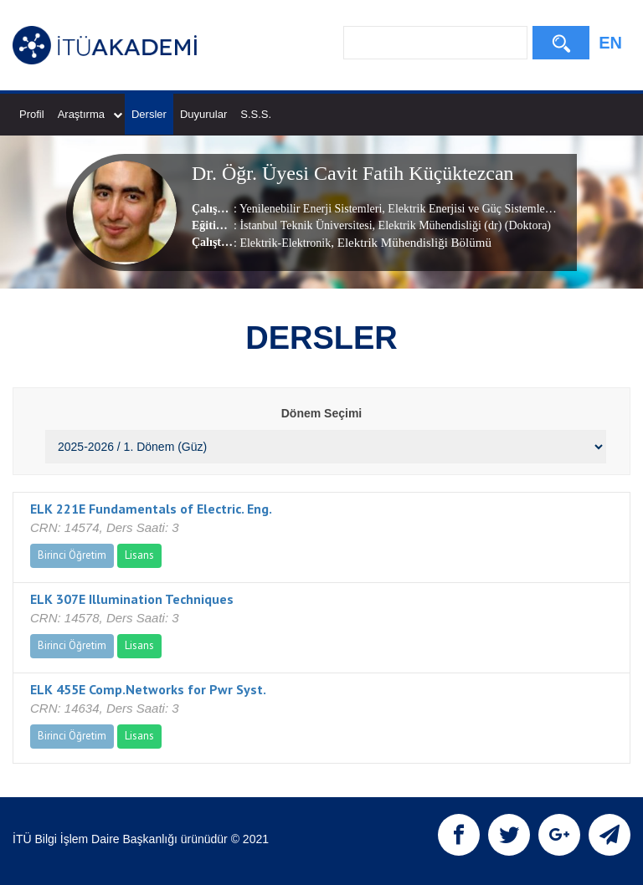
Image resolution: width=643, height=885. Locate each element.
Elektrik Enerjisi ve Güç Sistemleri (468, 208)
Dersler (149, 114)
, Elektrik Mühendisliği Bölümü (411, 242)
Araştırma (90, 114)
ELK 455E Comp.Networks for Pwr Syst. (148, 689)
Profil (31, 114)
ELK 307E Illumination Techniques (132, 599)
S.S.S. (255, 114)
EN (610, 42)
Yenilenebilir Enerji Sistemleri (310, 208)
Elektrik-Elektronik (285, 243)
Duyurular (203, 114)
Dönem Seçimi (321, 413)
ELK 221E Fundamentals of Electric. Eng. (151, 508)
